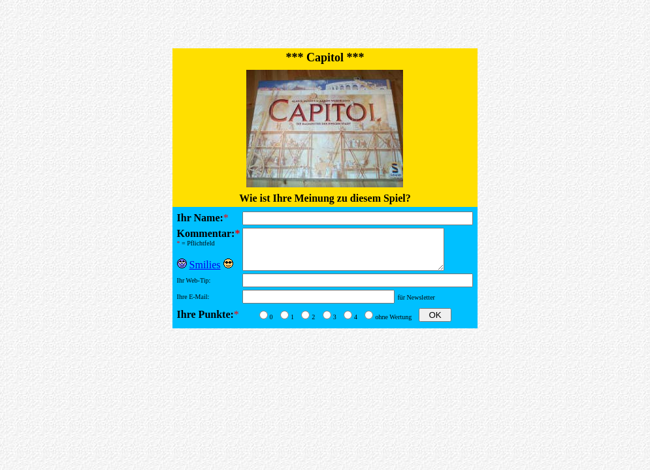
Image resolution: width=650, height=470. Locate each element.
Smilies (205, 260)
